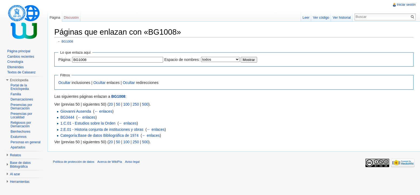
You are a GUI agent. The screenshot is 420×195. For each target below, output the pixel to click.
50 (118, 104)
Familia (16, 94)
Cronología (15, 62)
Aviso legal (132, 161)
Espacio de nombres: (182, 59)
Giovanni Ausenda (75, 111)
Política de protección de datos (73, 161)
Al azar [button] (15, 174)
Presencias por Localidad (21, 115)
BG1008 (67, 41)
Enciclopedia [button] (19, 80)
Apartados (18, 147)
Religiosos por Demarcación (21, 124)
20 (111, 104)
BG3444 (67, 117)
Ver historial (342, 17)
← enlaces (103, 111)
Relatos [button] (15, 155)
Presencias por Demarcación (21, 106)
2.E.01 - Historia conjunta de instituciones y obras (101, 129)
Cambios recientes (20, 56)
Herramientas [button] (19, 182)
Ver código (321, 17)
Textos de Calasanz (21, 72)
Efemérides (15, 67)
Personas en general (26, 142)
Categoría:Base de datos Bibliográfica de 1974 (99, 135)
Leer (306, 17)
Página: (64, 59)
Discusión (71, 17)
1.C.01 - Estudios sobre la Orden (87, 123)
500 (145, 104)
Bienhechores (20, 132)
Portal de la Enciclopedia (20, 87)
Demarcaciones (22, 99)
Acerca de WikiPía (109, 161)
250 (136, 104)
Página (54, 17)
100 (126, 104)
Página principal (18, 51)
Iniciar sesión (406, 4)
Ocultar (64, 82)
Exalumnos (18, 137)
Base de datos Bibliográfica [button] (20, 164)
